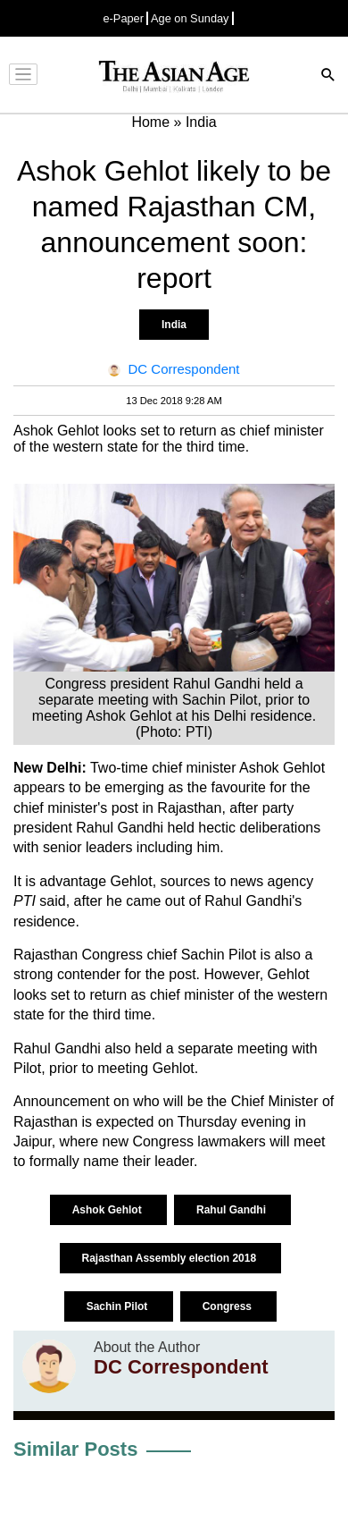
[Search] (328, 76)
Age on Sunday (190, 18)
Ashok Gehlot (108, 1210)
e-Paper (123, 18)
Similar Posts (75, 1449)
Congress (229, 1306)
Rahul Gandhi (232, 1210)
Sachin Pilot (119, 1306)
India (174, 324)
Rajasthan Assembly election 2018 (171, 1258)
